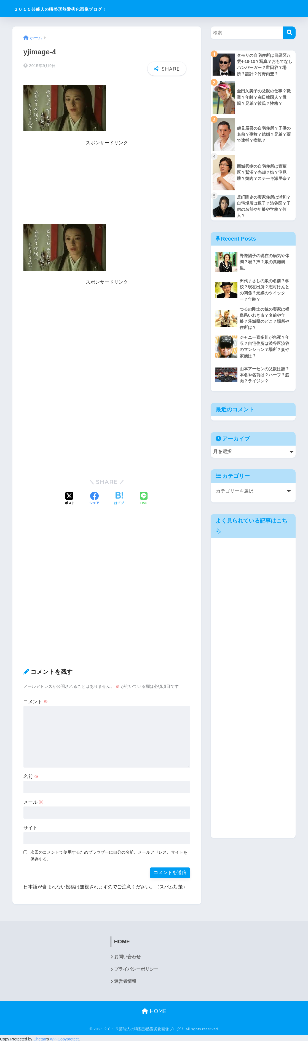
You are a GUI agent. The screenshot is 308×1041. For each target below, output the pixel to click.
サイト (30, 824)
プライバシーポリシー (136, 966)
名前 (31, 773)
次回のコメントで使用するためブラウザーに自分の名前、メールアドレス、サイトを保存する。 (109, 853)
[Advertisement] (106, 183)
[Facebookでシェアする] (94, 496)
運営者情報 (125, 979)
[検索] (289, 32)
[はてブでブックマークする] (119, 496)
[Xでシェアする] (70, 496)
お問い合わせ (127, 954)
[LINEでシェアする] (144, 496)
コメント (35, 698)
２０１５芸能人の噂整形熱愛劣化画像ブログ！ (84, 8)
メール (33, 799)
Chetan (39, 1036)
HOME (154, 1008)
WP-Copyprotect (64, 1036)
